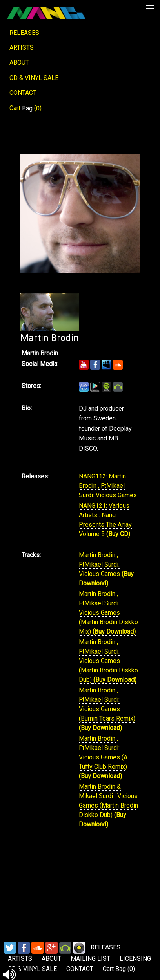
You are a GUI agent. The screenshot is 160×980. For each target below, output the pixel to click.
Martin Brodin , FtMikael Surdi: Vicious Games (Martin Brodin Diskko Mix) (108, 612)
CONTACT (22, 92)
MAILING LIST (90, 958)
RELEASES (24, 32)
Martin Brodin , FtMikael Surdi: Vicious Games (100, 564)
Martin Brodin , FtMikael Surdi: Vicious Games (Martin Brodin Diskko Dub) (108, 660)
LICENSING (135, 958)
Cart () (25, 108)
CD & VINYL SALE (33, 78)
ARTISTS (21, 47)
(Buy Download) (114, 631)
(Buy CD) (118, 534)
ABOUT (19, 62)
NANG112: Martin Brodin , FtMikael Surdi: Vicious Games (108, 486)
